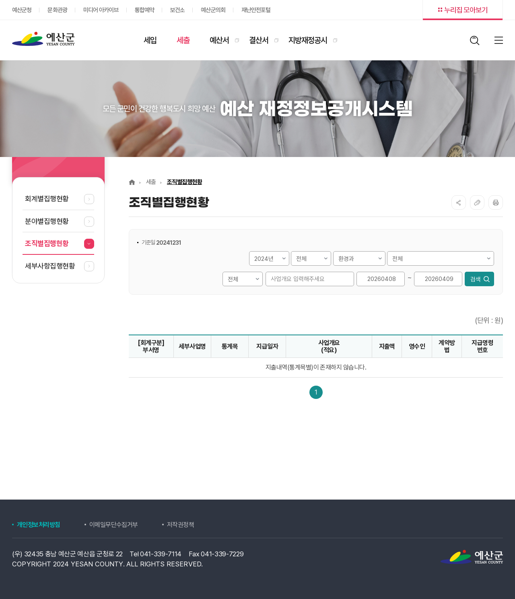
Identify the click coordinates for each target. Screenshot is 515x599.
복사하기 (477, 202)
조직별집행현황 (184, 182)
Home (132, 182)
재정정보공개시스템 (43, 39)
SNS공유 (458, 202)
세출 (151, 182)
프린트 (495, 202)
